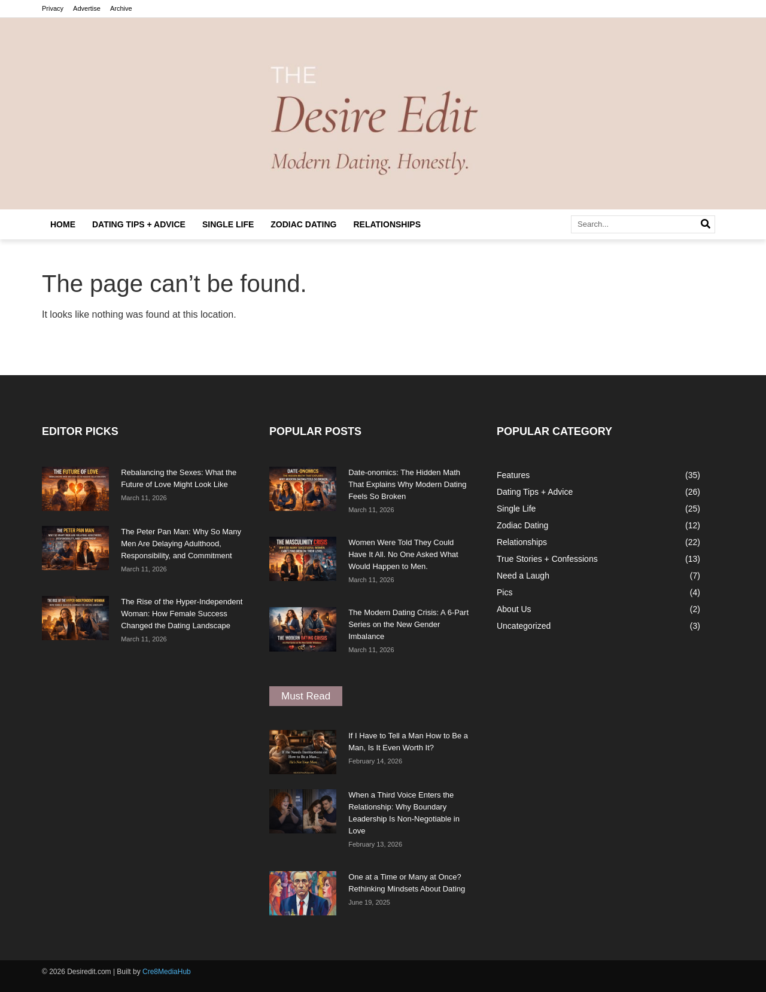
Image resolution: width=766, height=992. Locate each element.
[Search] (706, 224)
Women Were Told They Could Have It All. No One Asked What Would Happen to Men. (403, 554)
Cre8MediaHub (166, 971)
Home (62, 224)
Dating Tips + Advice (139, 224)
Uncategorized (524, 626)
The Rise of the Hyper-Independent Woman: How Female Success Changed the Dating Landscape (181, 613)
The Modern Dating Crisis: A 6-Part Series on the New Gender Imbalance (408, 624)
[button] (305, 696)
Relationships (387, 224)
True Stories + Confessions (547, 559)
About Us (514, 609)
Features (513, 475)
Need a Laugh (523, 575)
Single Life (228, 224)
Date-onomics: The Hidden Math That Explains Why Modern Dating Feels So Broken (407, 484)
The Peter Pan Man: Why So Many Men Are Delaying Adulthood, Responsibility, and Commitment (181, 543)
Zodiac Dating (303, 224)
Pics (504, 592)
